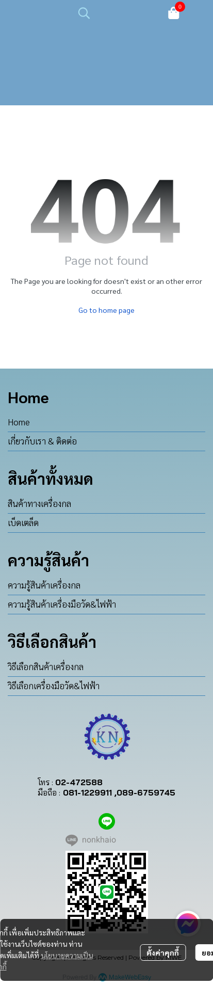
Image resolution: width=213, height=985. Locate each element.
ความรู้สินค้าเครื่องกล (44, 585)
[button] (116, 13)
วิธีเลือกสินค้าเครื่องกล (46, 666)
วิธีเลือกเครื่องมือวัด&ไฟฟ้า (54, 685)
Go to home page (106, 309)
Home (19, 421)
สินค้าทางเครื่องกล (39, 503)
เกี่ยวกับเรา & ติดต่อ (42, 441)
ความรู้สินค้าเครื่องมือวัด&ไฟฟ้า (62, 604)
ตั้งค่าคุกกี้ (162, 952)
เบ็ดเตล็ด (23, 522)
